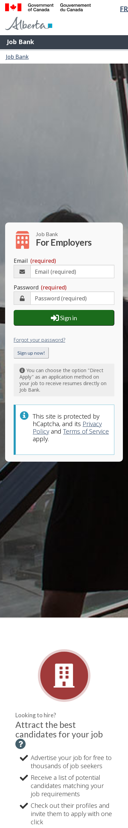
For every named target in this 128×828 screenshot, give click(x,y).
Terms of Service (86, 431)
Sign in (64, 318)
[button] (20, 744)
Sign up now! (31, 353)
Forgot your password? (39, 340)
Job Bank (20, 42)
